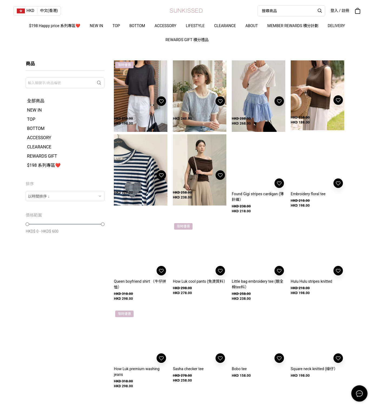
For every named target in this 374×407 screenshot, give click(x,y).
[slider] (27, 224)
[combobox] (65, 196)
